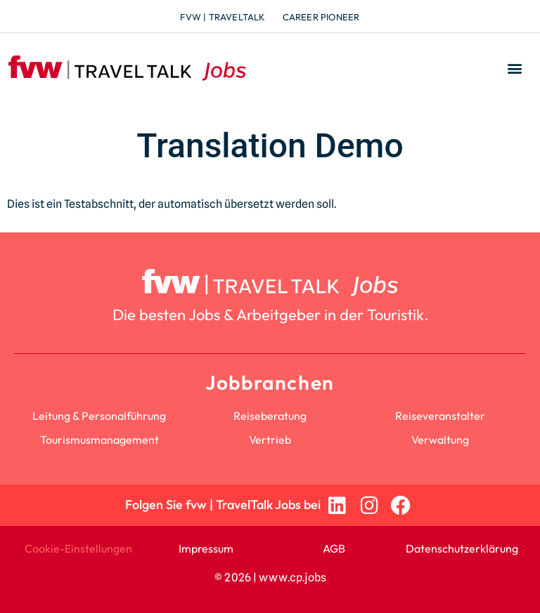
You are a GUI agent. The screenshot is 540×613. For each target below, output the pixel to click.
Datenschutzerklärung (462, 548)
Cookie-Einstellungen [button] (78, 548)
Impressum (206, 548)
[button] (514, 68)
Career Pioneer (321, 16)
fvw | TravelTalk (222, 16)
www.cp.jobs (292, 577)
